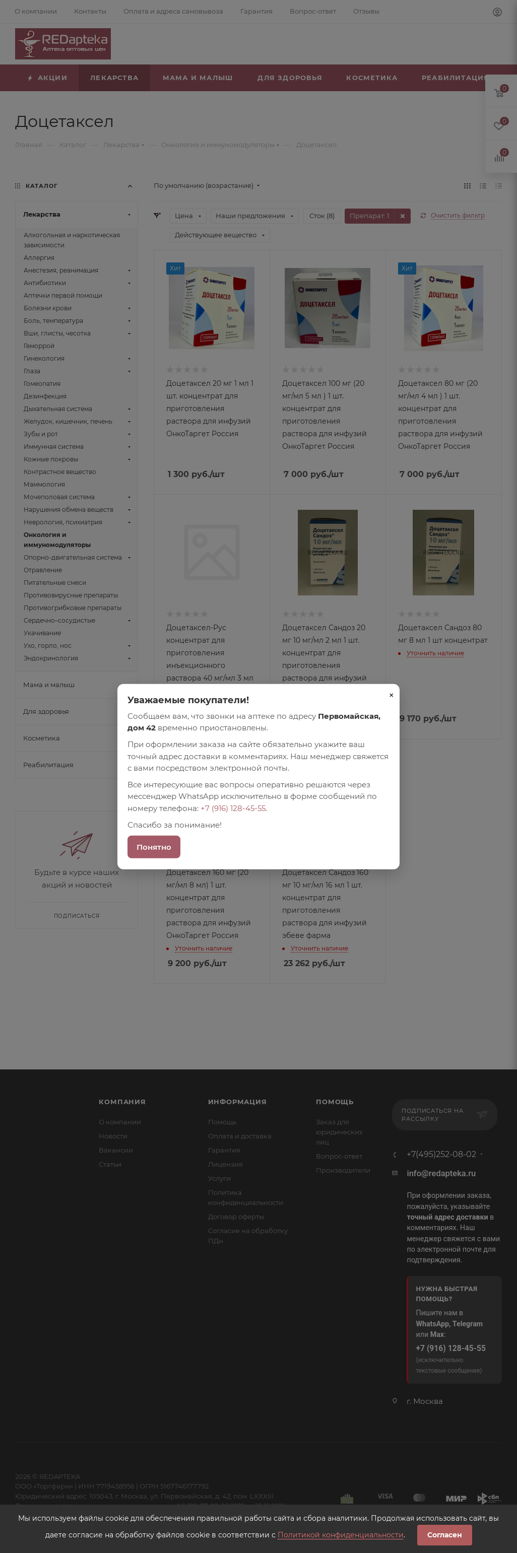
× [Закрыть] (392, 695)
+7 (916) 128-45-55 (233, 808)
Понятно (154, 847)
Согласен (444, 1534)
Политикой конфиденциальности (341, 1534)
